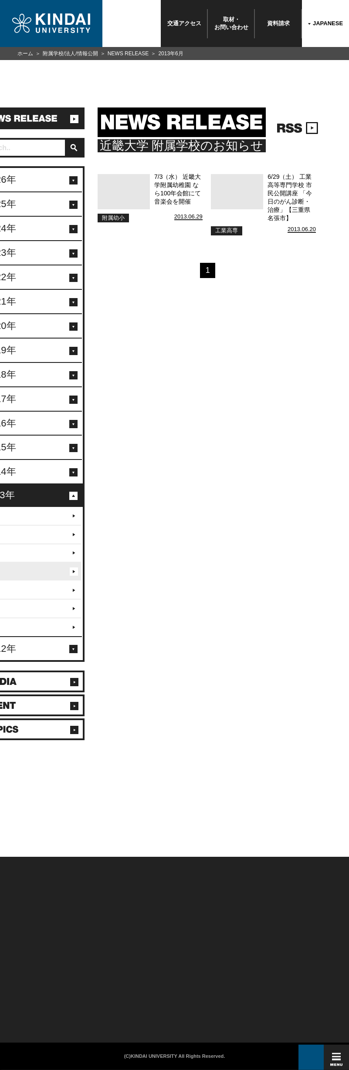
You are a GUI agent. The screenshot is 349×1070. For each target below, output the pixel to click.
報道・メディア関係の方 (25, 982)
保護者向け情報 (78, 973)
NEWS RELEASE (128, 53)
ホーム (25, 53)
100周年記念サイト (22, 1011)
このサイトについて (138, 963)
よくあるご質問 (19, 1002)
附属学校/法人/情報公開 (70, 53)
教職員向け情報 (78, 992)
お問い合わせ (18, 973)
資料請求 (278, 23)
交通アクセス (184, 23)
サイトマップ (133, 982)
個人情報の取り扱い (138, 973)
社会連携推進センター (82, 1002)
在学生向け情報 (78, 963)
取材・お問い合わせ (231, 23)
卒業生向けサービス (81, 982)
